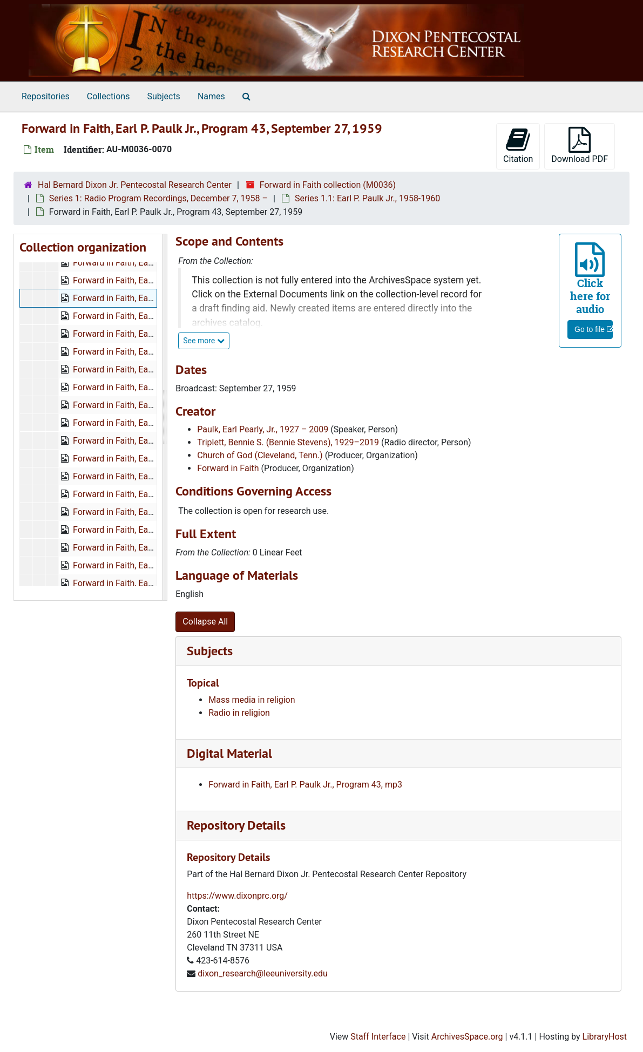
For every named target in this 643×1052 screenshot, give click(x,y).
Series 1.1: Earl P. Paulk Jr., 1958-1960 (367, 198)
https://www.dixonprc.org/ (237, 896)
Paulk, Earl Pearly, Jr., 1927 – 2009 (262, 429)
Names (211, 96)
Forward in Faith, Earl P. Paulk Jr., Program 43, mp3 (305, 784)
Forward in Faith (228, 468)
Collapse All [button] (205, 621)
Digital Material (229, 753)
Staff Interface (377, 1036)
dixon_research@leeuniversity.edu (263, 973)
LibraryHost (605, 1036)
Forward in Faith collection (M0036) (328, 185)
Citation (518, 145)
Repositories (46, 96)
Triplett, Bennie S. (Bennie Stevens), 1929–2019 (288, 442)
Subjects (163, 96)
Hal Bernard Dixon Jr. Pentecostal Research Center (135, 185)
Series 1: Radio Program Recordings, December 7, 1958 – (158, 198)
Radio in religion (239, 713)
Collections (108, 96)
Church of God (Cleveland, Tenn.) (259, 455)
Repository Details (236, 825)
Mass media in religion (251, 700)
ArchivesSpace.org (467, 1036)
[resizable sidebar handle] (165, 417)
